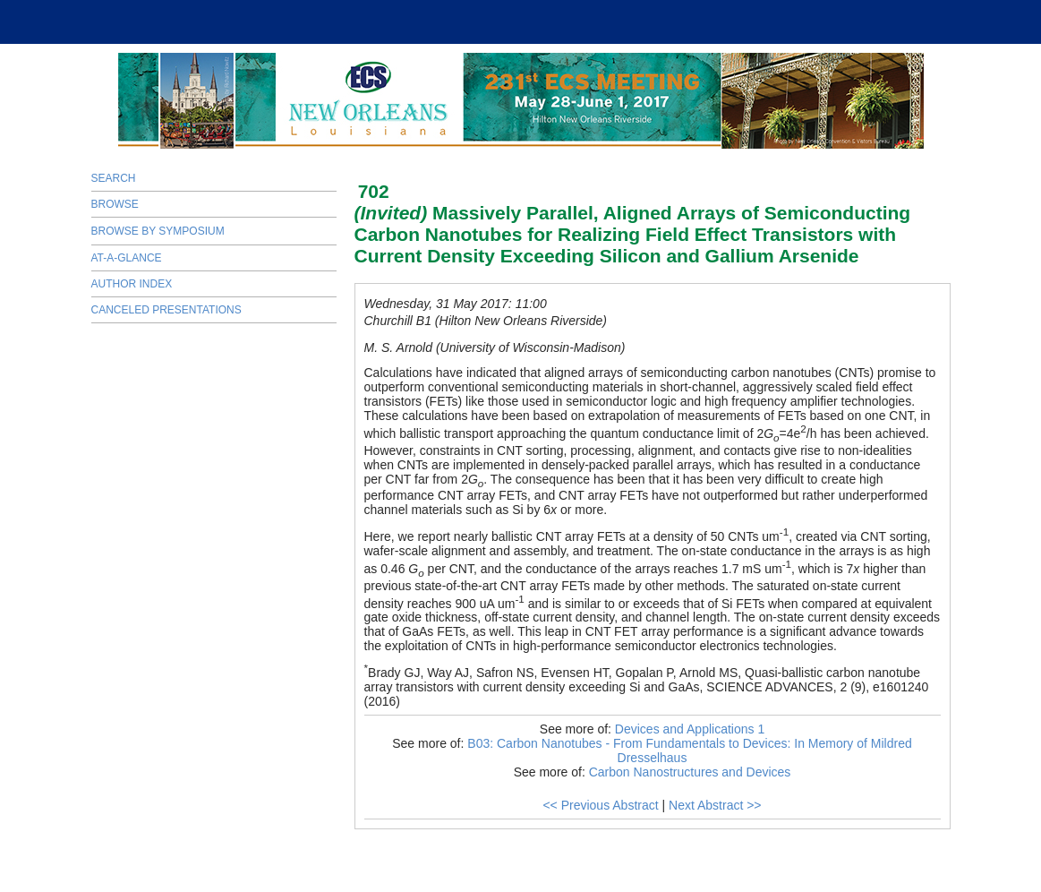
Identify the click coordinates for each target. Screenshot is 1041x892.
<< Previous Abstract (600, 805)
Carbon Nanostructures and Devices (690, 772)
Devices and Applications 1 (689, 729)
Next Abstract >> (715, 805)
